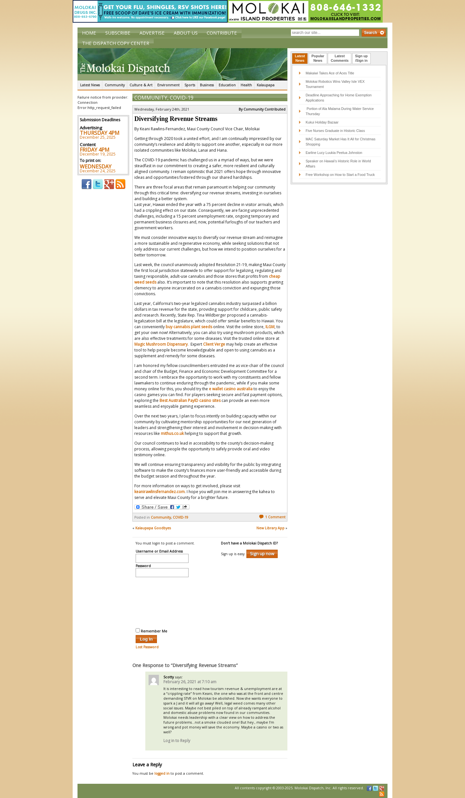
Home (89, 32)
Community (115, 85)
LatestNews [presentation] (300, 58)
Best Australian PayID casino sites (190, 400)
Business (207, 85)
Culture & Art (140, 85)
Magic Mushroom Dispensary (161, 344)
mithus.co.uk (172, 433)
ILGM (269, 326)
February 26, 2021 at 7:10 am (189, 682)
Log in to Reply (176, 740)
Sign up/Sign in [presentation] (361, 58)
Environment (168, 85)
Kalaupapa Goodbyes (153, 528)
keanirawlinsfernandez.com (159, 491)
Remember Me (151, 630)
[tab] (300, 58)
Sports (189, 85)
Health (246, 85)
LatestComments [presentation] (339, 58)
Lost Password (147, 647)
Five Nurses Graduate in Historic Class (335, 131)
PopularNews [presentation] (318, 58)
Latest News (90, 85)
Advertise (152, 32)
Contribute (222, 32)
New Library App (270, 528)
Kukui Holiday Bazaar (321, 122)
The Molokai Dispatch (182, 64)
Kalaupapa (265, 85)
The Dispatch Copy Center (115, 43)
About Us (186, 32)
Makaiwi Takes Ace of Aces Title (329, 73)
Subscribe (117, 32)
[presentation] (162, 601)
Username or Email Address (159, 552)
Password (143, 566)
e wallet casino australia (231, 389)
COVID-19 (181, 97)
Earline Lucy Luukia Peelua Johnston (333, 153)
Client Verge (214, 344)
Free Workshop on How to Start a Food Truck (340, 175)
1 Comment (272, 517)
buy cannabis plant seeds (189, 326)
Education (227, 85)
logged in (162, 773)
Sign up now (262, 553)
